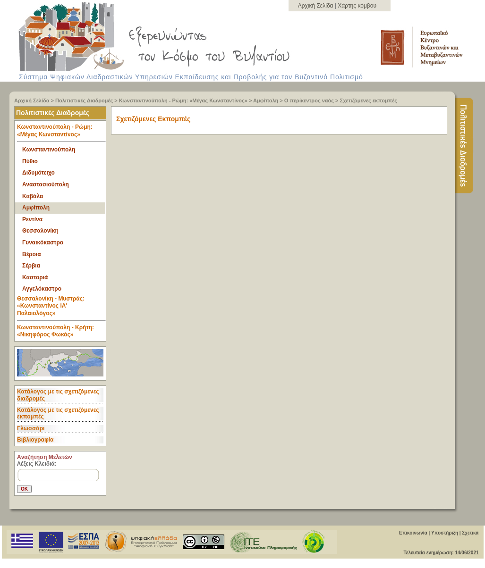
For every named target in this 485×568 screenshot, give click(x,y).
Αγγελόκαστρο (41, 288)
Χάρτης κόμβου (357, 5)
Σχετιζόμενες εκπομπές (368, 100)
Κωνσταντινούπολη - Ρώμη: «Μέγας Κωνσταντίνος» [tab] (61, 133)
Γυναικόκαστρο (42, 242)
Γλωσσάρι (30, 428)
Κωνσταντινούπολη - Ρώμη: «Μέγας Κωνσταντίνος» (183, 100)
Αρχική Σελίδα (316, 5)
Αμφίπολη (265, 100)
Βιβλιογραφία (35, 439)
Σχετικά (470, 532)
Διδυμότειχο (38, 172)
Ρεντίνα (32, 219)
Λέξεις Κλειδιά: (37, 463)
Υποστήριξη (444, 532)
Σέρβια (31, 265)
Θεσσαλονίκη (40, 230)
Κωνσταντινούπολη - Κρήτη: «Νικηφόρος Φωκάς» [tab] (55, 331)
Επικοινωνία (413, 532)
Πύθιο (30, 161)
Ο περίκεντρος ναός (309, 100)
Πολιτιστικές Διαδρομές (84, 100)
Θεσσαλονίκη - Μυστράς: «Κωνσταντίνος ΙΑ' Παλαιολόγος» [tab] (61, 308)
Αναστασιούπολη (45, 184)
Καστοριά (35, 277)
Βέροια (31, 254)
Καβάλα (32, 196)
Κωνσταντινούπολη (48, 149)
